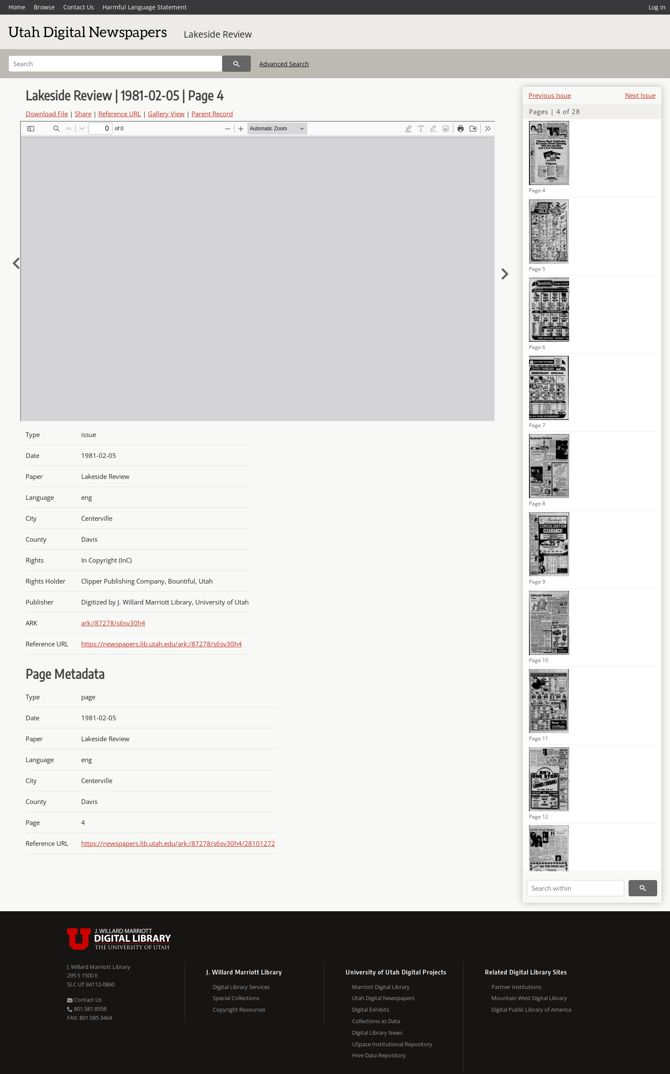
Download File (47, 113)
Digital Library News (377, 1032)
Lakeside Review (218, 34)
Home (17, 7)
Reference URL (119, 113)
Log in (657, 7)
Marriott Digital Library (381, 987)
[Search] (115, 64)
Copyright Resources (239, 1009)
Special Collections (236, 998)
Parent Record (212, 113)
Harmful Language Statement (145, 7)
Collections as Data (376, 1021)
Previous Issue (550, 95)
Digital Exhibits (370, 1009)
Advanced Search (284, 64)
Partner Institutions (516, 987)
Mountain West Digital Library (529, 998)
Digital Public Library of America (531, 1009)
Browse (44, 7)
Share (83, 113)
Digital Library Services (241, 987)
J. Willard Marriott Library (98, 967)
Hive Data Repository (379, 1055)
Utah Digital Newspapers (383, 998)
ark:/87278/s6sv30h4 (113, 623)
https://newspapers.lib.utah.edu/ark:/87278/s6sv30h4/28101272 (178, 843)
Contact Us (78, 7)
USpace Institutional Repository (392, 1044)
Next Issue (640, 95)
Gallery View (166, 113)
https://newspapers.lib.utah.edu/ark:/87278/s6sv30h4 (161, 644)
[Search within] (575, 888)
